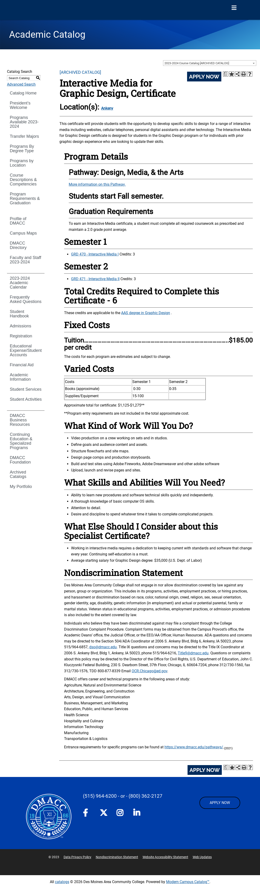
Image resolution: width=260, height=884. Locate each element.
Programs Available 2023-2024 (24, 122)
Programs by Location (22, 163)
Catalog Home (23, 93)
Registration (21, 336)
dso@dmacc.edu (103, 647)
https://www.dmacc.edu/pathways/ (193, 747)
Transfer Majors (24, 136)
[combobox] (209, 63)
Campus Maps (23, 233)
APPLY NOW (220, 802)
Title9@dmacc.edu (193, 653)
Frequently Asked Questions (25, 299)
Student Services (25, 389)
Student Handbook (19, 313)
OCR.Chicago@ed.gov (149, 671)
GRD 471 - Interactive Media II (95, 279)
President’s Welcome (20, 105)
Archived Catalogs (18, 474)
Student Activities (26, 399)
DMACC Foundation (20, 459)
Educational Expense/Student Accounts (26, 350)
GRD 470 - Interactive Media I (95, 254)
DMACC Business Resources (20, 420)
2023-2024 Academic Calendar (20, 282)
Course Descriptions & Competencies (23, 179)
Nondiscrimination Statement (117, 857)
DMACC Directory (18, 245)
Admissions (20, 326)
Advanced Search (21, 84)
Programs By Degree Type (22, 148)
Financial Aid (22, 365)
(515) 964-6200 (100, 796)
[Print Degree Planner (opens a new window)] (225, 74)
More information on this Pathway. (97, 184)
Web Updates (202, 857)
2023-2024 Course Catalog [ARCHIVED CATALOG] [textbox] (196, 63)
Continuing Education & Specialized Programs (21, 441)
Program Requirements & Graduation (25, 198)
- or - (122, 796)
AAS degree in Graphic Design (145, 313)
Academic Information (20, 377)
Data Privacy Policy (77, 857)
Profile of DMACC (18, 220)
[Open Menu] (234, 8)
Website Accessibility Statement (165, 857)
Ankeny (107, 108)
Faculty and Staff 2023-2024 (25, 259)
